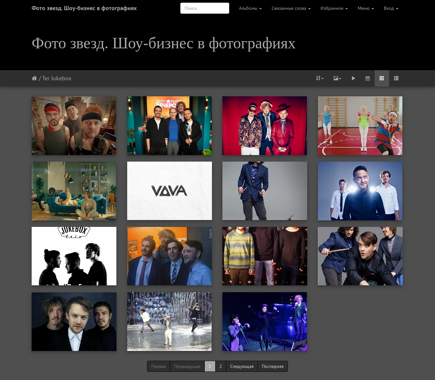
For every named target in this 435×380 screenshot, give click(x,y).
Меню (366, 8)
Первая (158, 366)
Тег (46, 78)
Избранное (334, 8)
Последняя (273, 366)
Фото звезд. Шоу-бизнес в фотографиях (84, 8)
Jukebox (61, 78)
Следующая (242, 366)
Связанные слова (291, 8)
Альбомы (250, 8)
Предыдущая (187, 366)
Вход (391, 8)
